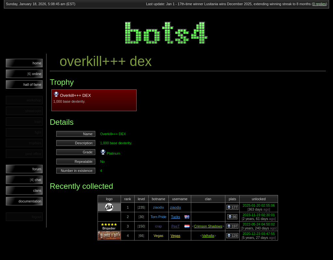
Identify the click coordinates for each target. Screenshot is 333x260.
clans (37, 190)
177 (232, 207)
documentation (30, 201)
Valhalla (208, 236)
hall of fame (32, 84)
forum (37, 169)
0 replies (319, 4)
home (37, 63)
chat (35, 180)
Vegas (175, 236)
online (34, 74)
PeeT (175, 226)
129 (232, 236)
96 (232, 217)
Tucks (175, 217)
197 (232, 226)
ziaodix (175, 207)
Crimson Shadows (208, 226)
